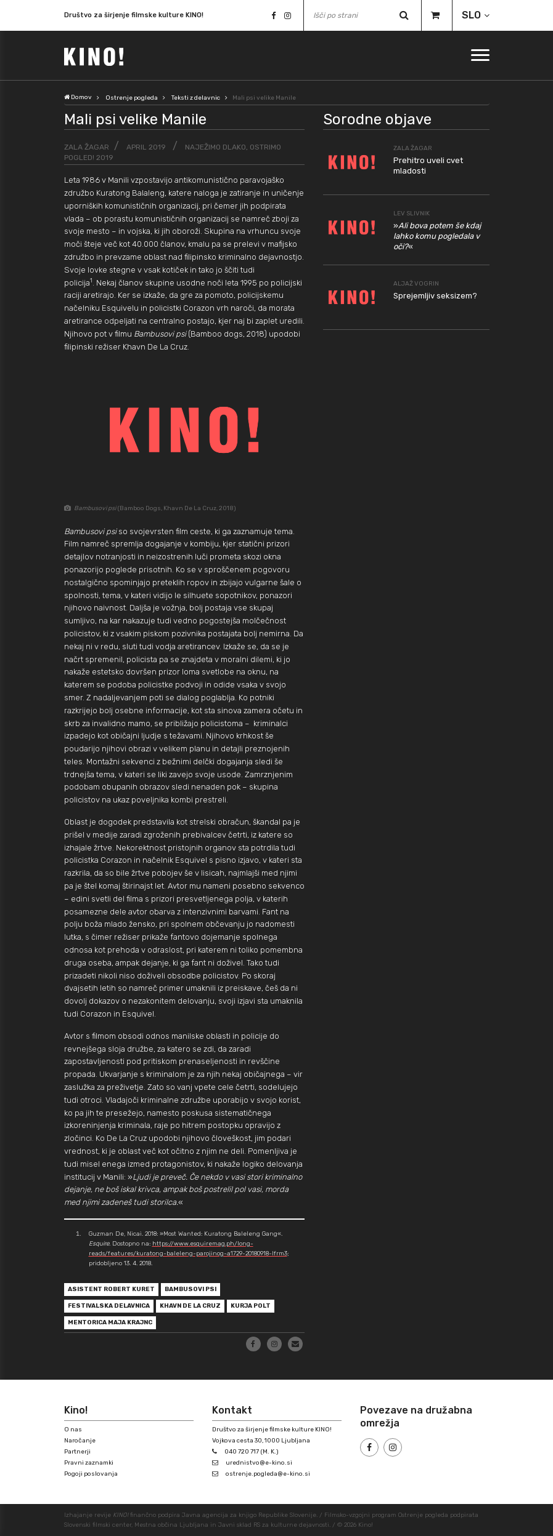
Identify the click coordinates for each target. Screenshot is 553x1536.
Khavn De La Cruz (190, 1306)
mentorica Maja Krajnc (110, 1322)
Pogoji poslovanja (91, 1474)
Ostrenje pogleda (131, 98)
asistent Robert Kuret (111, 1289)
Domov (78, 97)
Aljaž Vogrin (416, 283)
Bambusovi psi (190, 1289)
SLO (471, 15)
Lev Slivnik (411, 213)
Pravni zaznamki (88, 1462)
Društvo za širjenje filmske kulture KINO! (133, 16)
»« (437, 236)
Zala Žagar (86, 147)
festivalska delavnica (109, 1306)
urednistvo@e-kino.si (259, 1462)
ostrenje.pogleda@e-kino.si (268, 1474)
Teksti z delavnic (195, 98)
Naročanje (80, 1440)
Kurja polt (251, 1306)
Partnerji (77, 1451)
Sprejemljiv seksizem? (435, 295)
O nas (73, 1429)
